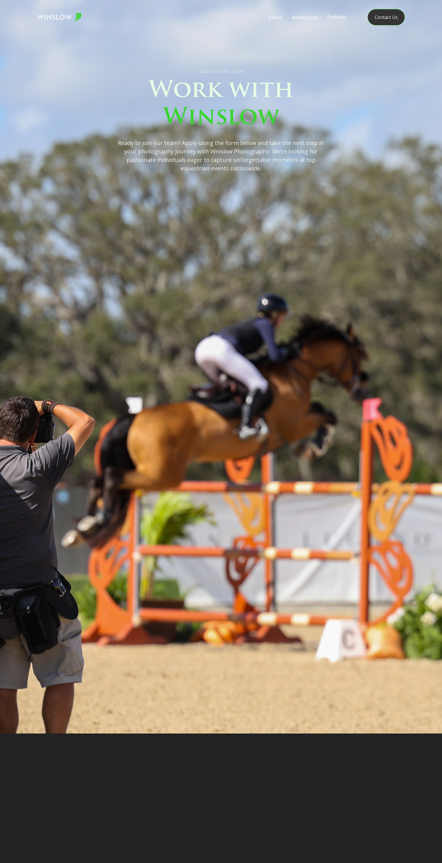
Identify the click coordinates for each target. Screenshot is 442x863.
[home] (59, 17)
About (275, 17)
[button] (337, 17)
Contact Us (386, 17)
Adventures (305, 17)
